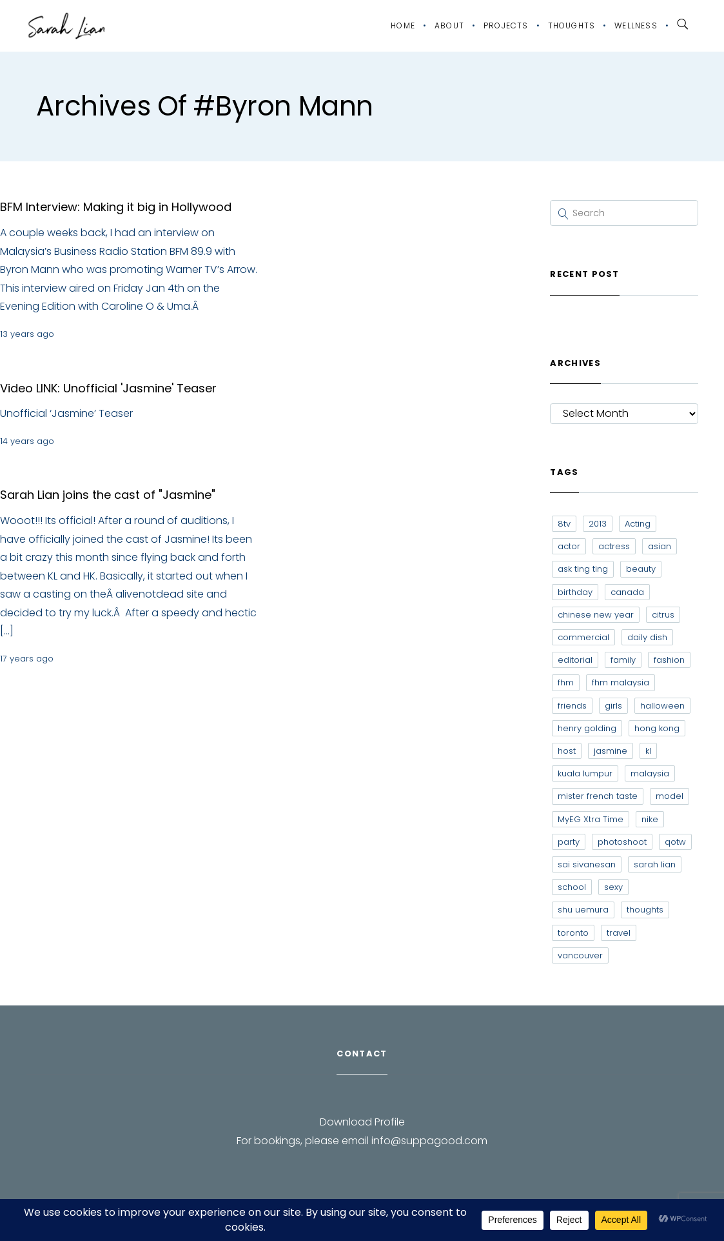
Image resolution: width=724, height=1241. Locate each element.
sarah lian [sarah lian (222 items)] (655, 864)
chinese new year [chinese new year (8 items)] (596, 615)
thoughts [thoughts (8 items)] (645, 909)
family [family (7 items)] (623, 660)
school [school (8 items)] (572, 887)
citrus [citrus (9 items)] (663, 615)
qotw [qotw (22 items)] (675, 842)
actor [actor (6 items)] (569, 546)
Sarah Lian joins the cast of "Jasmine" (107, 495)
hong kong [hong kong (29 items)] (657, 728)
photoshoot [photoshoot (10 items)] (622, 842)
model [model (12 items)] (669, 796)
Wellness (636, 25)
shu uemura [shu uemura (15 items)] (583, 909)
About (449, 25)
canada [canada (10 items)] (627, 592)
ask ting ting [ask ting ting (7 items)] (583, 569)
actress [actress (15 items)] (614, 546)
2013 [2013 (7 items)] (598, 524)
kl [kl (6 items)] (648, 751)
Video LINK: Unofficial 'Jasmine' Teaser (108, 388)
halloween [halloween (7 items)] (662, 706)
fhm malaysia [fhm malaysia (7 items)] (620, 682)
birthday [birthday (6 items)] (575, 592)
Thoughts (572, 25)
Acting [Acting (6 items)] (638, 524)
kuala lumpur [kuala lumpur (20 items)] (585, 773)
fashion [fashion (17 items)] (669, 660)
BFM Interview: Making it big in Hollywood (115, 207)
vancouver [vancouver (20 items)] (580, 955)
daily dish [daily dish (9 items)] (647, 637)
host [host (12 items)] (567, 751)
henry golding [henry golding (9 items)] (587, 728)
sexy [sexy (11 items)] (613, 887)
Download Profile (362, 1122)
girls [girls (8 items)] (613, 706)
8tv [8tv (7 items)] (564, 524)
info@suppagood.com (429, 1140)
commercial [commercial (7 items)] (583, 637)
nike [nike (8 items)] (649, 819)
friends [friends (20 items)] (572, 706)
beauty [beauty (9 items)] (641, 569)
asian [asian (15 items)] (659, 546)
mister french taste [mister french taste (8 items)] (598, 796)
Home (403, 25)
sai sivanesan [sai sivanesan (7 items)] (587, 864)
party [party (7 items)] (569, 842)
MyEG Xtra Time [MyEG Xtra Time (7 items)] (590, 819)
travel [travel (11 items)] (619, 933)
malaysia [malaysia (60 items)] (650, 773)
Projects (506, 25)
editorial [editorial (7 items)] (575, 660)
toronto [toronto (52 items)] (573, 933)
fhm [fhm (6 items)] (566, 682)
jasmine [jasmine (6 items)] (610, 751)
